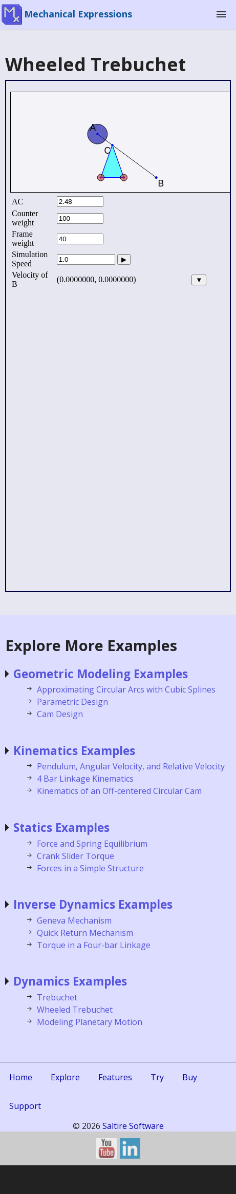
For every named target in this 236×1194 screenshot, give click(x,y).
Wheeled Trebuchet (75, 1009)
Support (25, 1106)
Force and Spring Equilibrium (92, 843)
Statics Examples (61, 827)
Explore (65, 1077)
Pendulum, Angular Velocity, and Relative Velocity (131, 766)
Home (20, 1077)
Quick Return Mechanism (85, 932)
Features (115, 1077)
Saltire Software (133, 1126)
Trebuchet (57, 997)
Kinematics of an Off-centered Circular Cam (119, 791)
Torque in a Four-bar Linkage (94, 945)
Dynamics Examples (70, 981)
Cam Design (60, 714)
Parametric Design (72, 701)
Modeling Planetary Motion (89, 1022)
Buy (189, 1077)
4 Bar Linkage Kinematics (85, 778)
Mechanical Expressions (78, 14)
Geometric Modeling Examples (100, 674)
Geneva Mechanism (74, 920)
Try (157, 1077)
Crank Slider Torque (75, 856)
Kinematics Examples (74, 751)
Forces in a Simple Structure (90, 868)
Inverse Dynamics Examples (93, 904)
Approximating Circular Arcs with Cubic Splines (126, 689)
